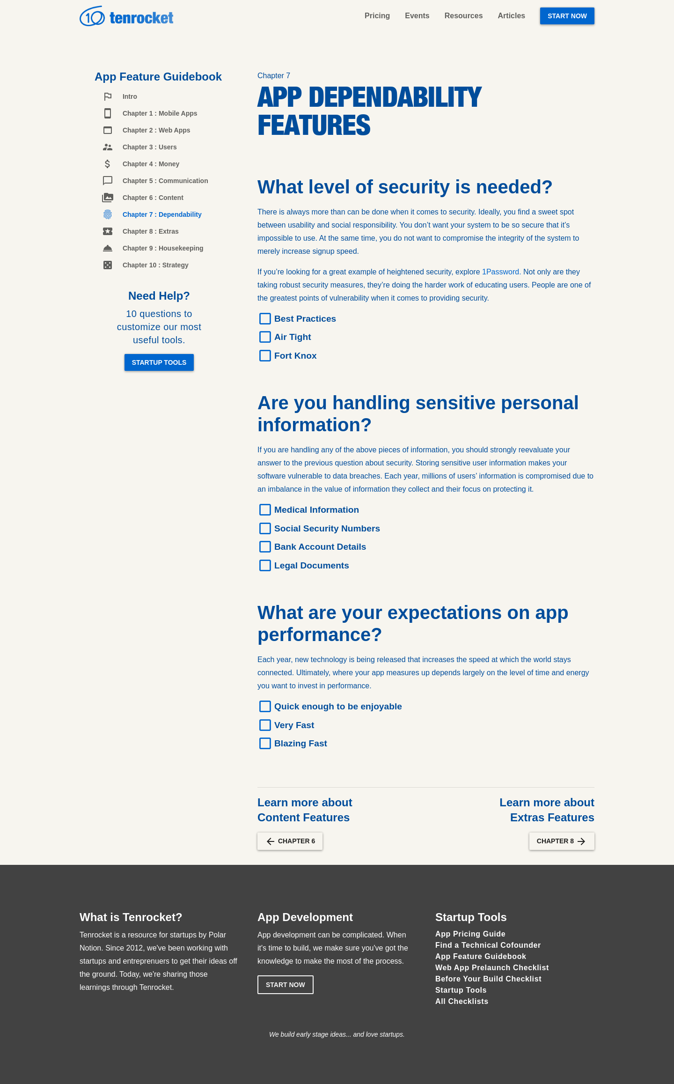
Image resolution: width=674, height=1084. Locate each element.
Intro (119, 96)
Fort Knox (295, 356)
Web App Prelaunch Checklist (492, 968)
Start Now (567, 16)
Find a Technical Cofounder (488, 945)
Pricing (377, 16)
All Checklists (462, 1001)
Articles (512, 16)
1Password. (502, 272)
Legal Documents (311, 565)
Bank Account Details (320, 547)
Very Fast (294, 725)
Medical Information (316, 510)
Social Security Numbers (327, 528)
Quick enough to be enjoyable (338, 706)
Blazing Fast (300, 743)
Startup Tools (159, 362)
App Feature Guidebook (481, 956)
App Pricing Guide (470, 934)
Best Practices (305, 319)
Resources (464, 16)
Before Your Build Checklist (488, 979)
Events (417, 16)
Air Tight (292, 337)
